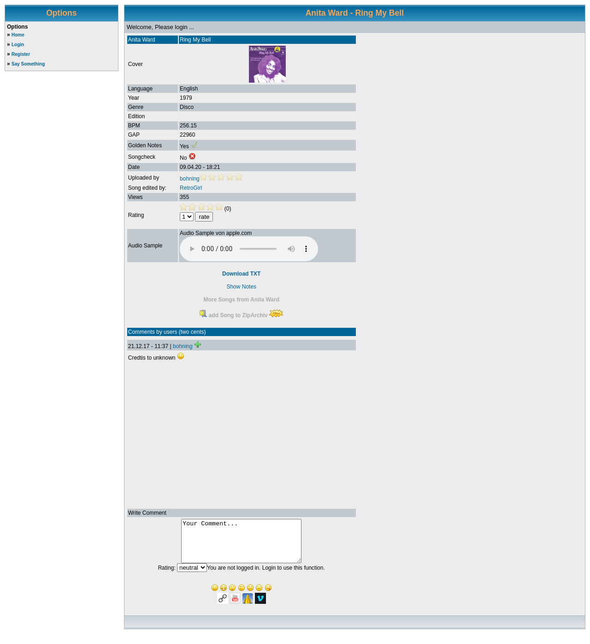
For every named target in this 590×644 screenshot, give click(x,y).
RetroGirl (191, 188)
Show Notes (241, 286)
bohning (190, 178)
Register (21, 54)
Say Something (28, 63)
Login (18, 44)
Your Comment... (241, 545)
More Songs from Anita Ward (241, 299)
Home (18, 34)
